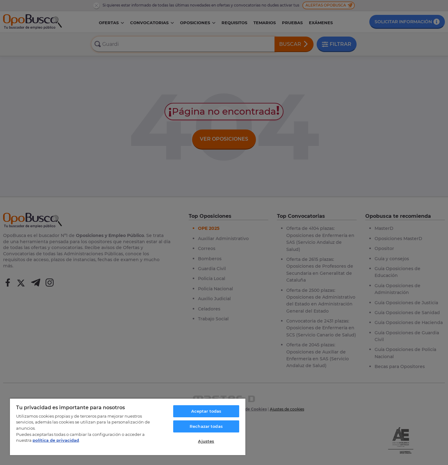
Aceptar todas (206, 411)
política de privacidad (56, 440)
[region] (127, 426)
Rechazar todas (206, 426)
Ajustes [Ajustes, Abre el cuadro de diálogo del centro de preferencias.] (206, 441)
